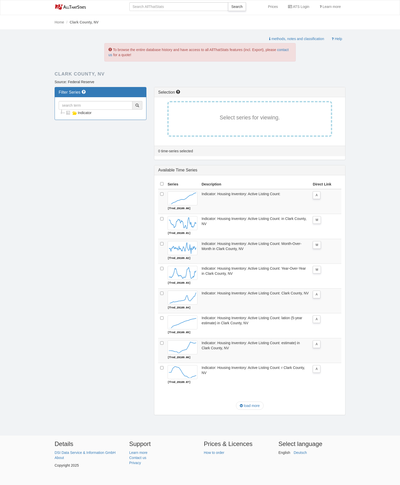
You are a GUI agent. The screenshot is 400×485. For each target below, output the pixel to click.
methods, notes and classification (296, 39)
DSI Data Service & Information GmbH (85, 452)
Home (59, 22)
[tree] (100, 113)
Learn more (330, 7)
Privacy (135, 462)
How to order (214, 452)
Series (173, 184)
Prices (273, 7)
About (59, 457)
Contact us (137, 457)
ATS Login (298, 7)
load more (250, 405)
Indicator (78, 113)
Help (337, 39)
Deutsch (300, 452)
